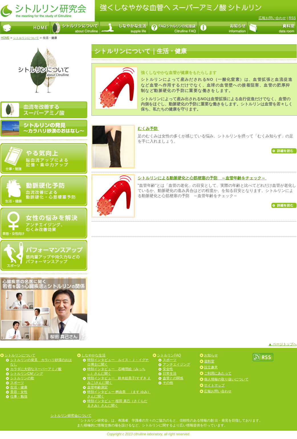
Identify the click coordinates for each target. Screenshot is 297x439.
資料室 (209, 361)
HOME (5, 37)
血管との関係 (173, 378)
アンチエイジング (176, 364)
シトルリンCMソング (26, 374)
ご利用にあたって (217, 373)
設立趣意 (211, 367)
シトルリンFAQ (169, 355)
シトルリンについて (26, 37)
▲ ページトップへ (282, 344)
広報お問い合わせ (272, 18)
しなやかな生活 (93, 355)
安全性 (168, 369)
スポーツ (17, 383)
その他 (168, 383)
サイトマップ (214, 385)
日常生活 (169, 374)
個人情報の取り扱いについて (226, 379)
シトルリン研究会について (70, 416)
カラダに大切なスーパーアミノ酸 (36, 369)
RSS (292, 18)
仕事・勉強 (18, 396)
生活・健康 (18, 387)
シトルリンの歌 (22, 378)
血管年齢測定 (97, 387)
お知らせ (211, 355)
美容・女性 (18, 392)
